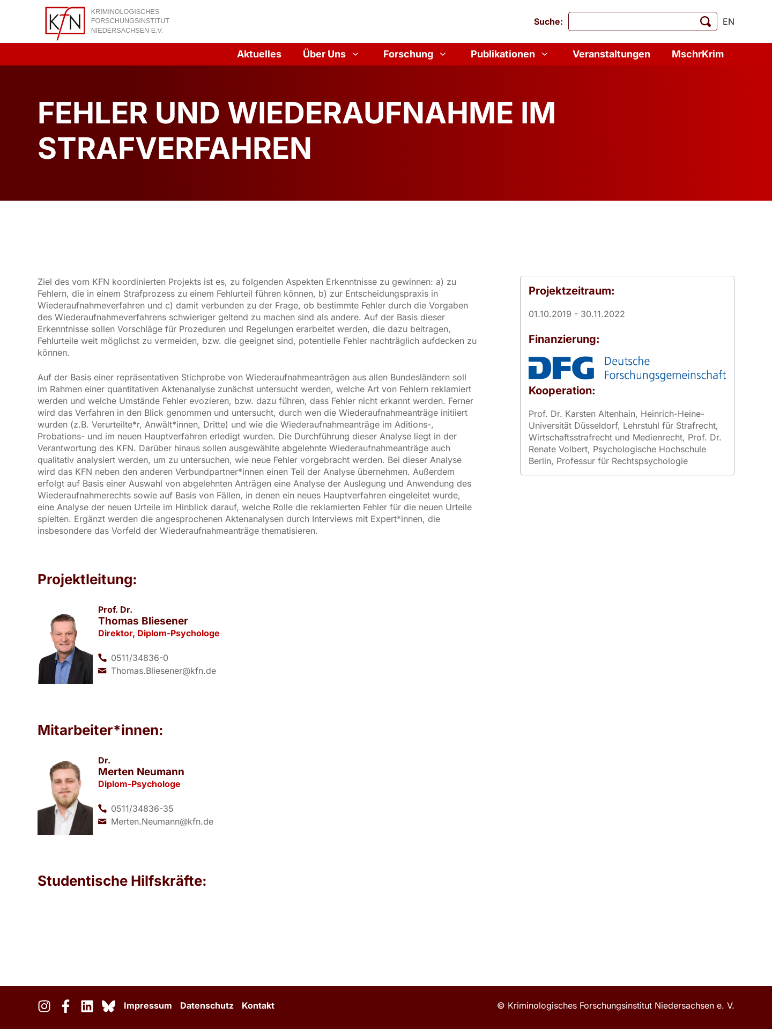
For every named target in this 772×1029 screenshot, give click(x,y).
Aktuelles (259, 54)
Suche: (548, 21)
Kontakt (258, 1005)
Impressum (148, 1005)
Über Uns (332, 54)
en (728, 21)
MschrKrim (698, 54)
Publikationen (511, 54)
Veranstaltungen (611, 54)
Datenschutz (207, 1005)
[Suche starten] (705, 21)
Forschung (416, 54)
